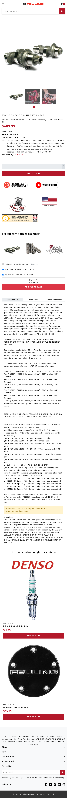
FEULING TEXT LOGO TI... (15, 707)
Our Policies (8, 756)
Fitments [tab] (33, 300)
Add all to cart (33, 287)
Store (4, 747)
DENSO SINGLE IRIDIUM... (15, 626)
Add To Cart (33, 173)
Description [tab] (12, 300)
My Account (8, 761)
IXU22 (12, 623)
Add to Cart (33, 636)
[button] (62, 4)
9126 (12, 704)
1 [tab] (34, 107)
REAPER (14, 135)
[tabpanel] (16, 96)
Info (4, 752)
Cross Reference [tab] (54, 300)
